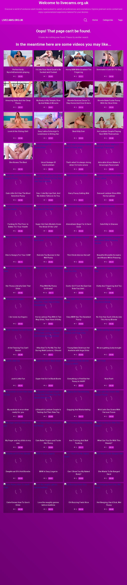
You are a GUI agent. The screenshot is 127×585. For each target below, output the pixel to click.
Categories (108, 20)
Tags (120, 20)
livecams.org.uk (17, 20)
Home (95, 20)
